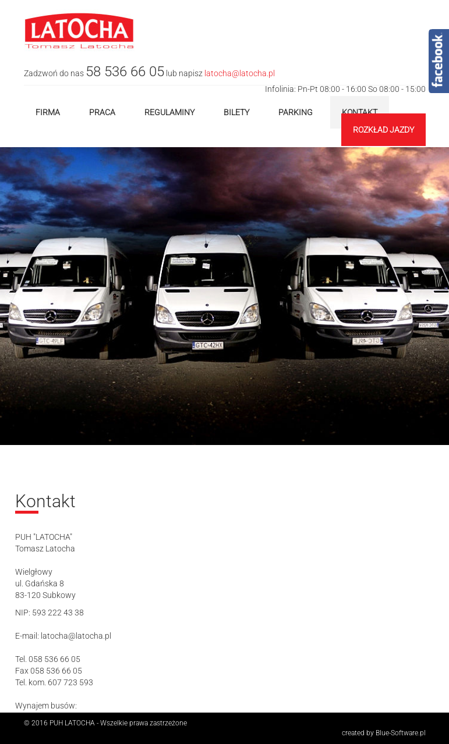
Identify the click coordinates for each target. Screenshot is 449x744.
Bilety (236, 112)
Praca (102, 112)
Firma (48, 112)
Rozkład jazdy (383, 129)
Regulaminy (169, 112)
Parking (295, 112)
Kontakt (359, 112)
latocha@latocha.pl (239, 73)
